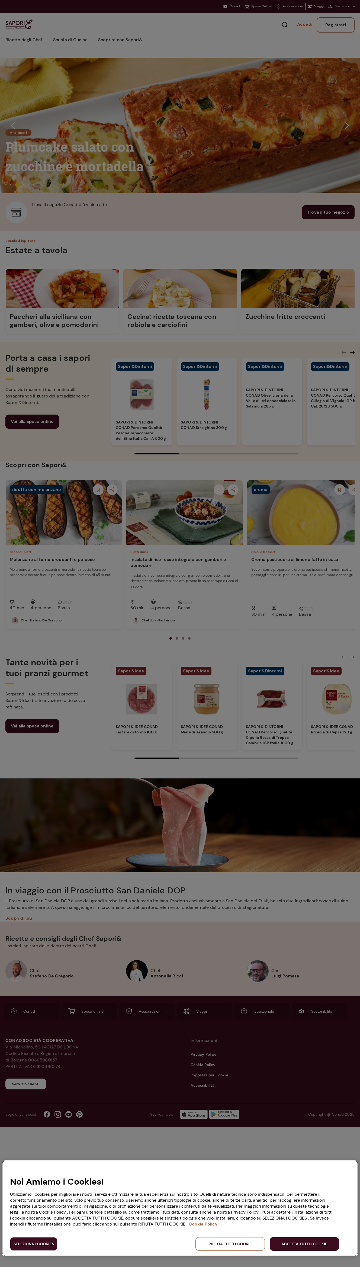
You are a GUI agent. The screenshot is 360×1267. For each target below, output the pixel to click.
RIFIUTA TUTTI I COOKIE (230, 1244)
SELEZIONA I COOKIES (34, 1244)
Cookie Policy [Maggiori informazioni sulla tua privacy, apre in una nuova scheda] (203, 1224)
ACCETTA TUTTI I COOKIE (304, 1244)
